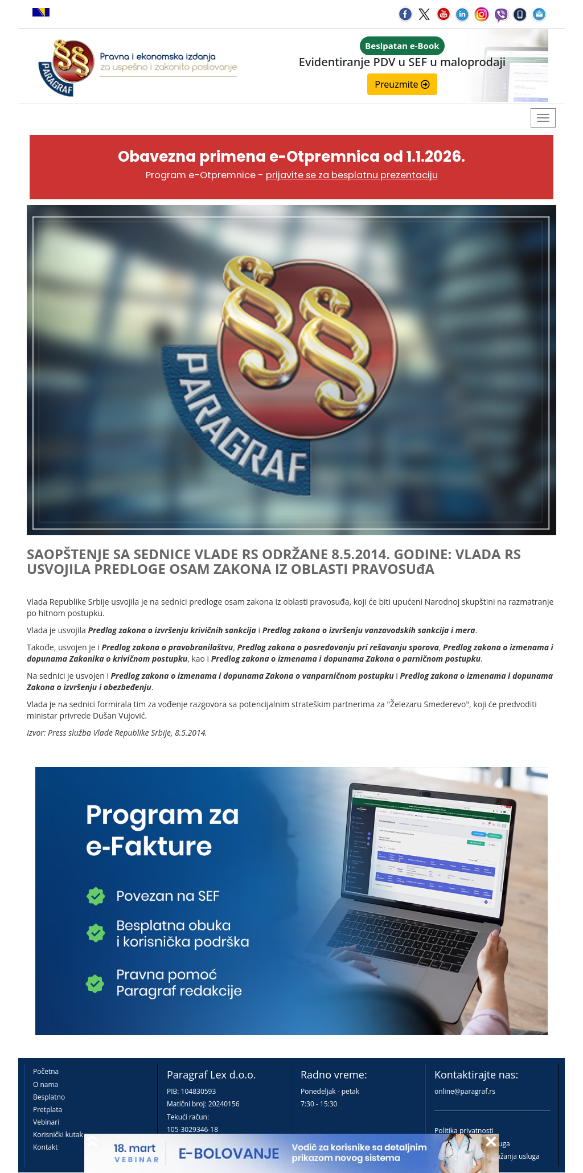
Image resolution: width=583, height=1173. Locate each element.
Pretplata (47, 1109)
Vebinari (46, 1122)
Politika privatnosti (464, 1130)
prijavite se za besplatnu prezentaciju (352, 175)
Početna (46, 1071)
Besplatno (49, 1097)
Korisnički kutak (58, 1134)
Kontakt (45, 1147)
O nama (45, 1084)
